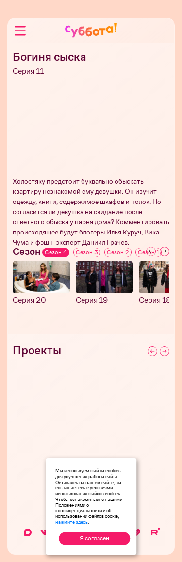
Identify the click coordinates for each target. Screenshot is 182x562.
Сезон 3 (87, 252)
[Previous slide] (151, 251)
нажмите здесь (71, 521)
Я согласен (94, 538)
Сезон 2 (118, 252)
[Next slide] (164, 251)
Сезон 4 (56, 252)
